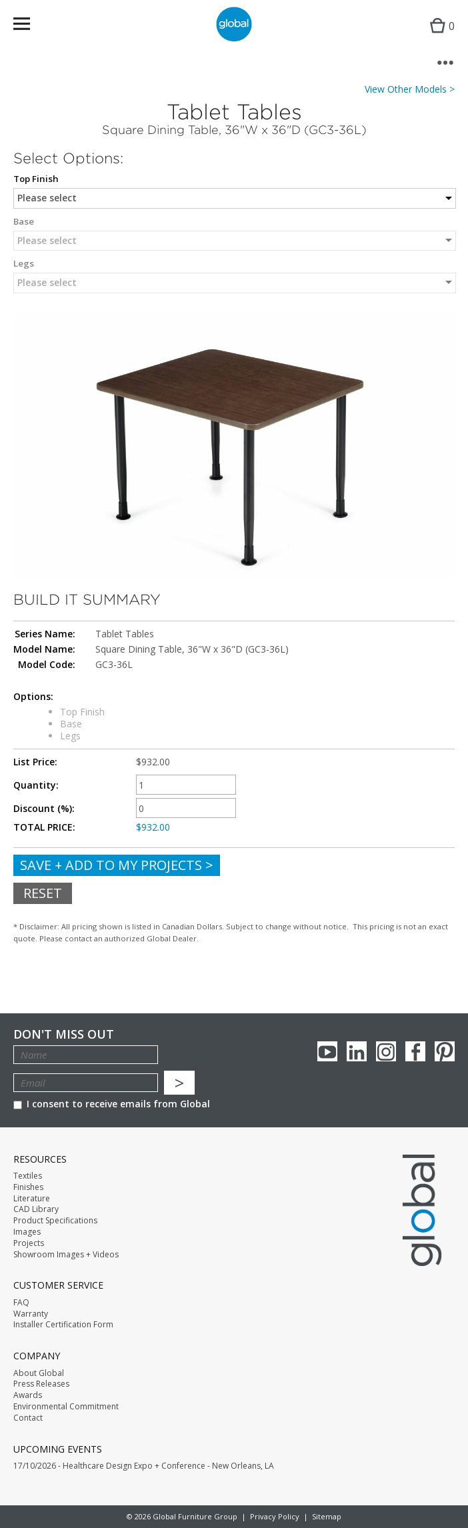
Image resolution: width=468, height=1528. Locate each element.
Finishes (28, 1187)
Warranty (30, 1314)
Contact (28, 1418)
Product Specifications (55, 1220)
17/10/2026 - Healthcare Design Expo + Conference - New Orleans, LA (143, 1466)
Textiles (27, 1176)
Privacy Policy (274, 1516)
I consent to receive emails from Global (111, 1103)
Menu (30, 26)
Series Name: (45, 634)
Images (27, 1232)
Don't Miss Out (63, 1034)
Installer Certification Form (63, 1324)
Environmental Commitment (66, 1406)
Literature (31, 1198)
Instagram (386, 1051)
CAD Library (36, 1209)
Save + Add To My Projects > (116, 865)
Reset (42, 893)
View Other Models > (410, 89)
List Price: (35, 762)
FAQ (21, 1302)
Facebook (415, 1051)
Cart (439, 37)
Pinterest (445, 1051)
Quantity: (36, 785)
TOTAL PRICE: (44, 827)
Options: (33, 697)
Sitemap (326, 1516)
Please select (47, 197)
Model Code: (46, 665)
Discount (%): (44, 809)
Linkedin (357, 1051)
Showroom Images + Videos (66, 1254)
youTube (327, 1051)
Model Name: (44, 649)
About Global (38, 1373)
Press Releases (41, 1384)
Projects (28, 1243)
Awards (27, 1395)
